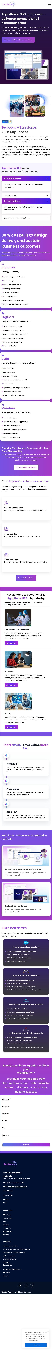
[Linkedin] (20, 1286)
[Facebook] (32, 1286)
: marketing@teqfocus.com (17, 1187)
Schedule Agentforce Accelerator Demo (18, 40)
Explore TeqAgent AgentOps (26, 467)
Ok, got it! (36, 1345)
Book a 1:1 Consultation (26, 578)
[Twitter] (26, 1286)
